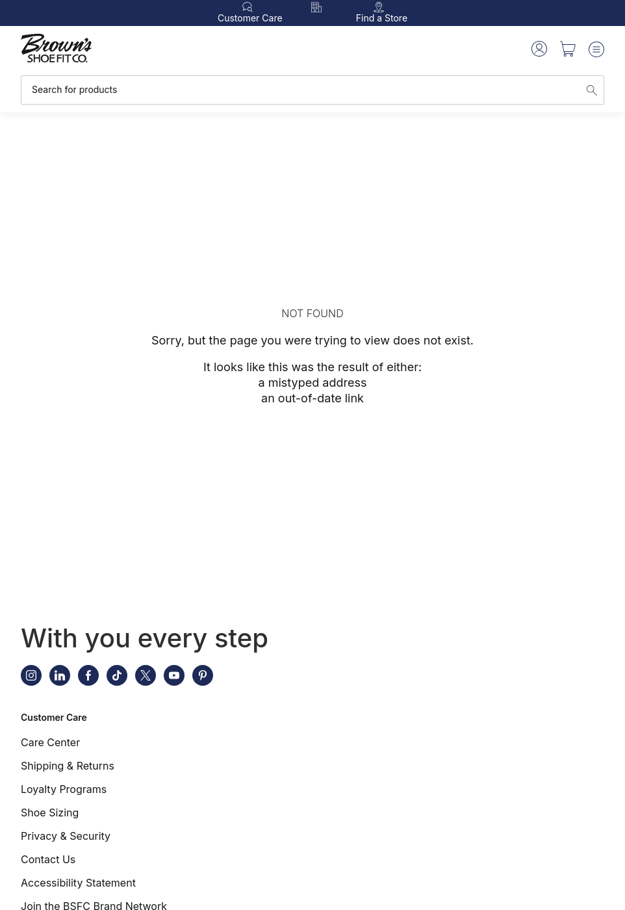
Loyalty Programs (64, 789)
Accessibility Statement (78, 882)
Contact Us (48, 859)
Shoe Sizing (50, 812)
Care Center (50, 742)
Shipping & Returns (67, 765)
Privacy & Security (65, 835)
